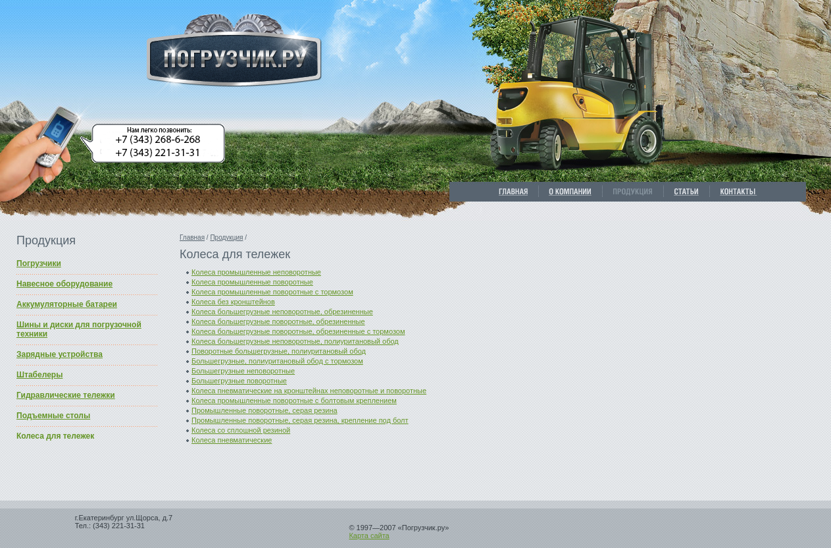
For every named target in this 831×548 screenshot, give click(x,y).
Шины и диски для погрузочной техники (78, 329)
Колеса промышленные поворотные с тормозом (272, 292)
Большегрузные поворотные (239, 381)
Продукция (226, 237)
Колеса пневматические (231, 440)
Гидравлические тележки (65, 395)
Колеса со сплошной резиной (240, 430)
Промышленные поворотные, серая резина (264, 410)
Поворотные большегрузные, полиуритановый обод (278, 351)
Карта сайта (369, 535)
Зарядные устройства (59, 354)
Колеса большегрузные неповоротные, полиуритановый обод (295, 341)
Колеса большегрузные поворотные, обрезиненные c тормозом (298, 331)
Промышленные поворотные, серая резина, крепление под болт (300, 420)
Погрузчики (38, 263)
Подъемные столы (53, 415)
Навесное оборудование (64, 283)
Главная (192, 237)
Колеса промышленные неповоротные (256, 272)
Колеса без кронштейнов (233, 302)
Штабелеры (39, 374)
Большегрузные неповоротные (243, 371)
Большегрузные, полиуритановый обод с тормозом (277, 361)
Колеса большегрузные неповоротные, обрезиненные (282, 311)
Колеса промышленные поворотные (252, 282)
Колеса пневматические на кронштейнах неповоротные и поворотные (308, 391)
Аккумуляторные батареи (66, 304)
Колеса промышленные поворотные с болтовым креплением (294, 400)
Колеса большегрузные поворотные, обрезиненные (278, 321)
